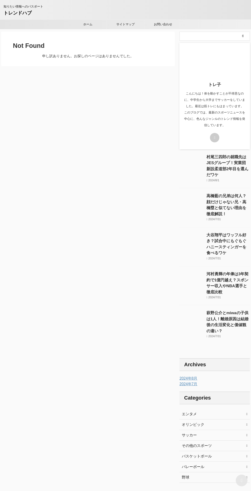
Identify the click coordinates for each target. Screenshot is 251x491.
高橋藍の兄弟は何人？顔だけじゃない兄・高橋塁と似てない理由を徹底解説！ (227, 195)
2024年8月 (187, 349)
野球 (185, 447)
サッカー (188, 405)
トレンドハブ (18, 12)
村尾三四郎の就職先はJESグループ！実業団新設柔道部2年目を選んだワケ (227, 162)
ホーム (87, 24)
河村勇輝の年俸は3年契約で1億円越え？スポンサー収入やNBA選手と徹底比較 (228, 261)
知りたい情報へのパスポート (125, 469)
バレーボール (192, 437)
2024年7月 (187, 354)
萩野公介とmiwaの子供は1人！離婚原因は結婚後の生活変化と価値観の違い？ (227, 294)
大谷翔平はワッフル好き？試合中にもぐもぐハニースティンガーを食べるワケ (227, 228)
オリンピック (192, 395)
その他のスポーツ (195, 416)
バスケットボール (195, 426)
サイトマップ (125, 24)
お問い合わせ (163, 24)
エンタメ (188, 384)
